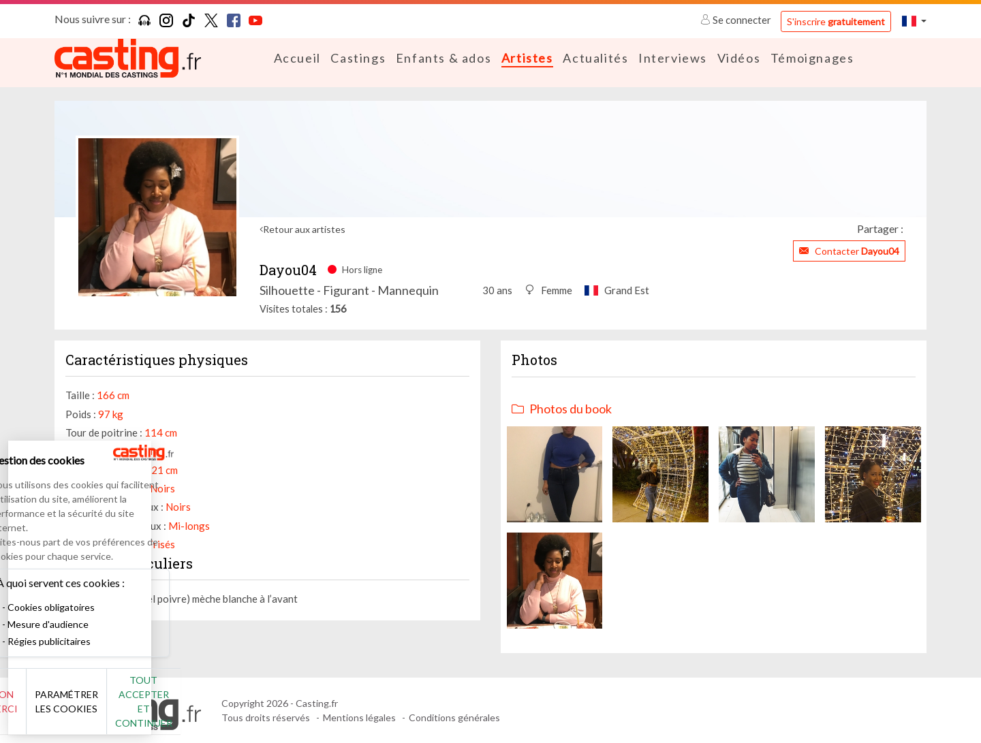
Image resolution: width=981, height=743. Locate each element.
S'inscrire (836, 21)
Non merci (56, 708)
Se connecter (736, 20)
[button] (914, 20)
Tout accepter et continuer (246, 709)
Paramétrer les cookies (151, 709)
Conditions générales (454, 717)
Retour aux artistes (304, 228)
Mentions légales (359, 717)
